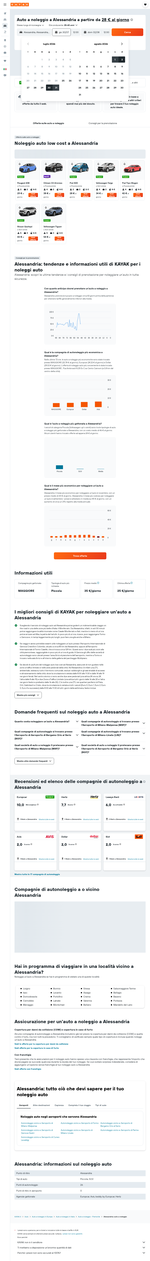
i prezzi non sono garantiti (72, 1234)
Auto (26, 1217)
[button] (5, 4)
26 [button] (70, 80)
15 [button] (42, 73)
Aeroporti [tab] (23, 1105)
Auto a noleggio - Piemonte (89, 1217)
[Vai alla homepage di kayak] (20, 4)
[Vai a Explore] (5, 40)
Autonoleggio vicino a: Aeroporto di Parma (119, 1130)
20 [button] (28, 80)
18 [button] (63, 73)
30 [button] (49, 87)
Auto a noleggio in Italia (65, 1217)
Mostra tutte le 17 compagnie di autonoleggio (37, 874)
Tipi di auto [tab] (100, 1105)
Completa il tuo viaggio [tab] (79, 1105)
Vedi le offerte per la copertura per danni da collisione (41, 1044)
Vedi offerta (33, 195)
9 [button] (49, 66)
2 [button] (49, 59)
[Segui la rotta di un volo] (5, 46)
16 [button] (49, 73)
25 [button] (63, 80)
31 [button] (56, 87)
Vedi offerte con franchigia (28, 1069)
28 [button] (35, 87)
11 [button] (63, 66)
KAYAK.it (18, 1217)
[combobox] (30, 25)
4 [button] (63, 59)
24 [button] (56, 80)
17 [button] (56, 73)
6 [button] (28, 66)
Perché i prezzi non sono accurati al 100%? (81, 1253)
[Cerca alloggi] (5, 20)
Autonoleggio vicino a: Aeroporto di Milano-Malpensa (37, 1124)
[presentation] (131, 19)
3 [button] (56, 59)
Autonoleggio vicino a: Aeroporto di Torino (80, 1123)
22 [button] (42, 80)
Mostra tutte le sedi (46, 819)
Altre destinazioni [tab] (41, 1105)
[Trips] (5, 61)
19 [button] (70, 73)
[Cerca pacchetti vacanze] (5, 32)
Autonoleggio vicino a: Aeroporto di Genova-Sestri (37, 1131)
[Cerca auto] (5, 26)
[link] (80, 555)
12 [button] (70, 66)
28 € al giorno (115, 19)
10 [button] (56, 66)
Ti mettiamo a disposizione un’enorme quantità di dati (81, 1247)
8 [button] (42, 66)
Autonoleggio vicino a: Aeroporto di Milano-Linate (77, 1131)
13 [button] (28, 73)
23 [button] (49, 80)
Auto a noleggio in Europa (42, 1217)
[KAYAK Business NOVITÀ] (5, 52)
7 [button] (35, 66)
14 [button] (35, 73)
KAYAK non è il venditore (81, 1242)
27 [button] (28, 87)
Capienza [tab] (59, 1105)
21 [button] (35, 80)
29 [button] (42, 87)
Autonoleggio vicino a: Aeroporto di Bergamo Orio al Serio (116, 1124)
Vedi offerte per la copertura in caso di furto (37, 1048)
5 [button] (70, 59)
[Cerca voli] (5, 13)
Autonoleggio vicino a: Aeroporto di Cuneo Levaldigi (40, 1138)
